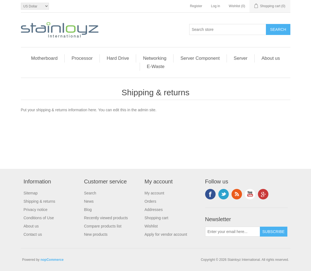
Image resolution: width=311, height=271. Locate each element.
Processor (82, 58)
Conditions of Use (39, 218)
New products (96, 234)
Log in (215, 6)
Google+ (263, 194)
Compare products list (103, 226)
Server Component (200, 58)
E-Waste (156, 66)
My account (154, 193)
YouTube (250, 194)
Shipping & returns (39, 201)
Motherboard (44, 58)
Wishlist (151, 226)
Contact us (33, 234)
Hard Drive (118, 58)
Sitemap (31, 193)
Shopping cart (156, 218)
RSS (237, 194)
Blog (88, 209)
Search (90, 193)
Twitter (223, 194)
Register (196, 6)
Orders (150, 201)
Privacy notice (36, 209)
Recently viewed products (106, 218)
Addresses (154, 209)
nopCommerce (52, 260)
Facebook (210, 194)
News (89, 201)
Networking (154, 58)
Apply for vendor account (166, 234)
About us (271, 58)
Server (240, 58)
